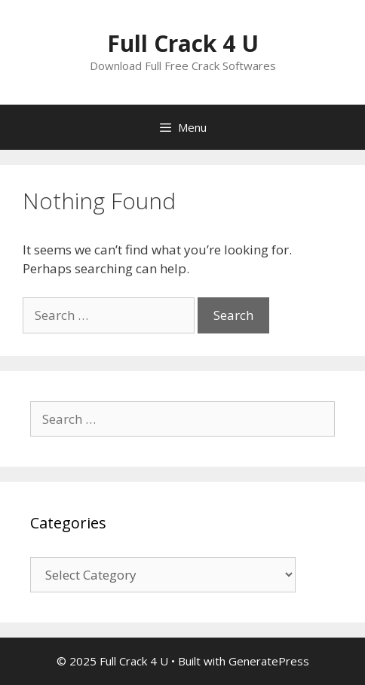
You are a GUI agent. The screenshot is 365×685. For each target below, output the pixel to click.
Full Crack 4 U (183, 43)
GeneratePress (269, 660)
